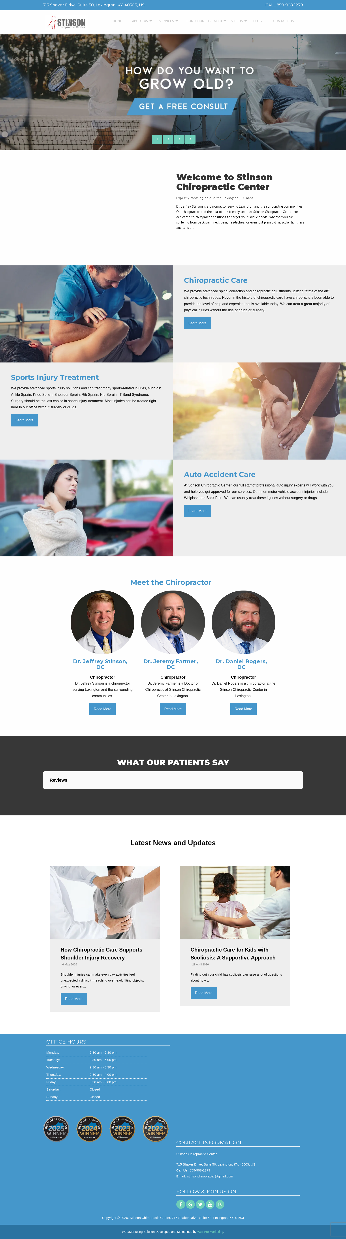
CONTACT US (281, 21)
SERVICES (164, 21)
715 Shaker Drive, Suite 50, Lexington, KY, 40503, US (215, 1164)
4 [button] (190, 139)
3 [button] (179, 139)
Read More (102, 709)
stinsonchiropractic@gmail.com (210, 1176)
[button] (43, 793)
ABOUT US (138, 21)
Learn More (197, 323)
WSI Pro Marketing (210, 1231)
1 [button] (157, 139)
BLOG (256, 21)
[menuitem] (116, 21)
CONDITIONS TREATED (201, 21)
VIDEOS (235, 21)
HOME (116, 21)
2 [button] (168, 139)
